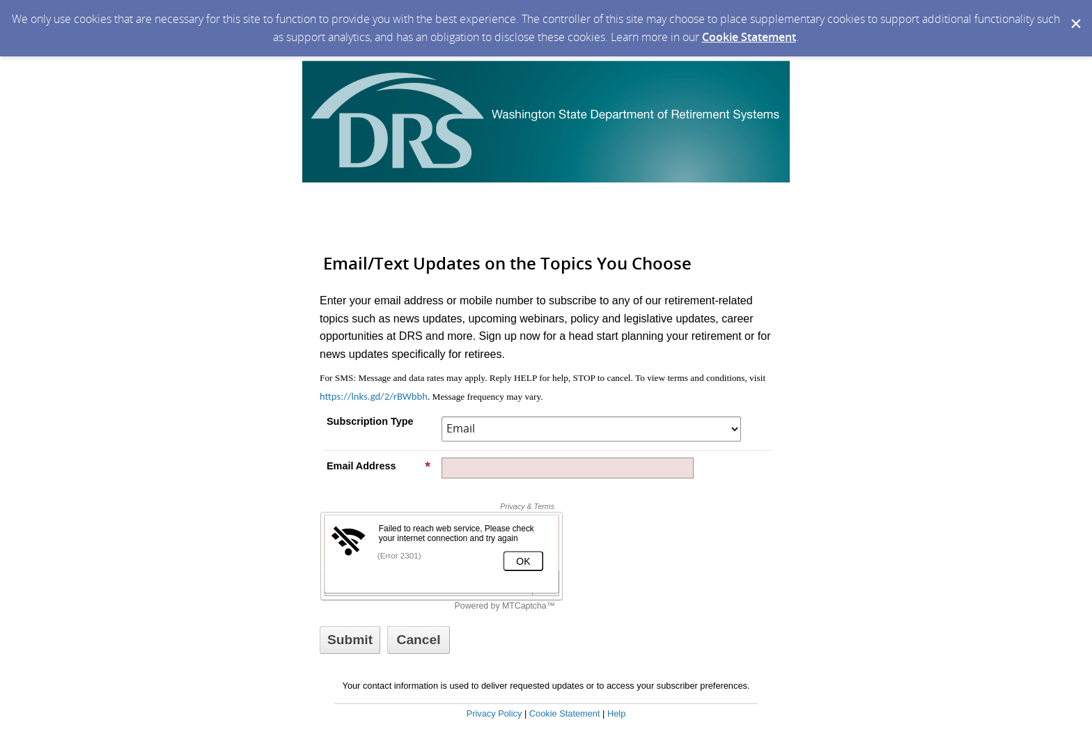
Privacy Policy (494, 713)
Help (616, 713)
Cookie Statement (749, 37)
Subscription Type (370, 421)
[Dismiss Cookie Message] (1074, 13)
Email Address (379, 465)
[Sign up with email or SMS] (350, 640)
